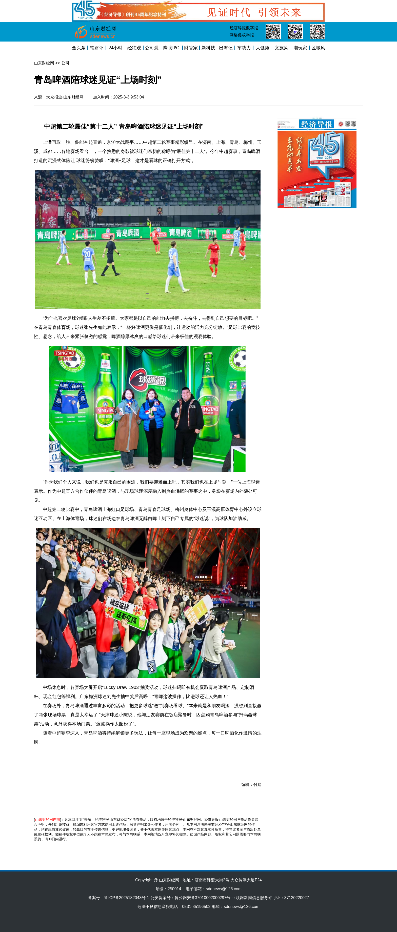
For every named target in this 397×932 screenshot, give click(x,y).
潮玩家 (300, 47)
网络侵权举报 (242, 35)
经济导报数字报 (244, 28)
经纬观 (134, 47)
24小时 (115, 47)
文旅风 (281, 47)
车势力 (244, 47)
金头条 (79, 47)
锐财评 (97, 47)
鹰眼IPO (171, 47)
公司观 (151, 47)
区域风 (318, 47)
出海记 (226, 47)
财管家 (191, 47)
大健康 (262, 47)
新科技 (208, 47)
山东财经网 (44, 63)
